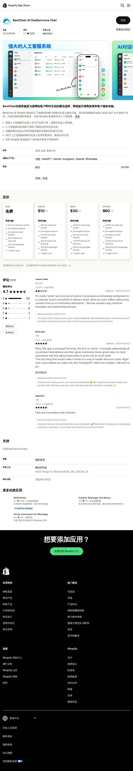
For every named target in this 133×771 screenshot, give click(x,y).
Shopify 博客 (10, 676)
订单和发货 (9, 610)
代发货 (71, 591)
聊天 (37, 167)
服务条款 (7, 736)
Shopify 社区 (10, 670)
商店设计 (7, 616)
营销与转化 (9, 623)
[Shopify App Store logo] (16, 5)
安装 (123, 20)
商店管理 (7, 629)
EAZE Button (20, 498)
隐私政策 (40, 459)
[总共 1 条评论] (29, 318)
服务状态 (72, 701)
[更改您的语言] (22, 718)
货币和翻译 (73, 635)
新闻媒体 (72, 676)
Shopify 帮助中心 (12, 657)
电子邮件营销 (75, 616)
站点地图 (7, 752)
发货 (70, 629)
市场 (70, 597)
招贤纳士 (72, 663)
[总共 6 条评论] (29, 308)
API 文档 (7, 663)
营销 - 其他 (41, 178)
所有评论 (10, 332)
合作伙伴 (72, 682)
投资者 (71, 670)
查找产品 (7, 597)
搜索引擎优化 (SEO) (78, 623)
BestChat (47, 33)
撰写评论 (10, 326)
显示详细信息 (41, 372)
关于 (70, 657)
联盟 (70, 689)
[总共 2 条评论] (29, 313)
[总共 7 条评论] (29, 303)
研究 (5, 682)
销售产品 (7, 604)
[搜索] (122, 5)
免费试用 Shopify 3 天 (66, 551)
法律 (70, 695)
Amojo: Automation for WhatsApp (31, 514)
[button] (34, 503)
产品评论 (72, 604)
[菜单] (128, 5)
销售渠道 (7, 591)
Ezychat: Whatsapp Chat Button (95, 498)
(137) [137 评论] (32, 33)
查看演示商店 (123, 29)
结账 (37, 158)
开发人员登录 (10, 727)
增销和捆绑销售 (76, 610)
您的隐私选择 (10, 761)
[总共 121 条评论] (28, 298)
